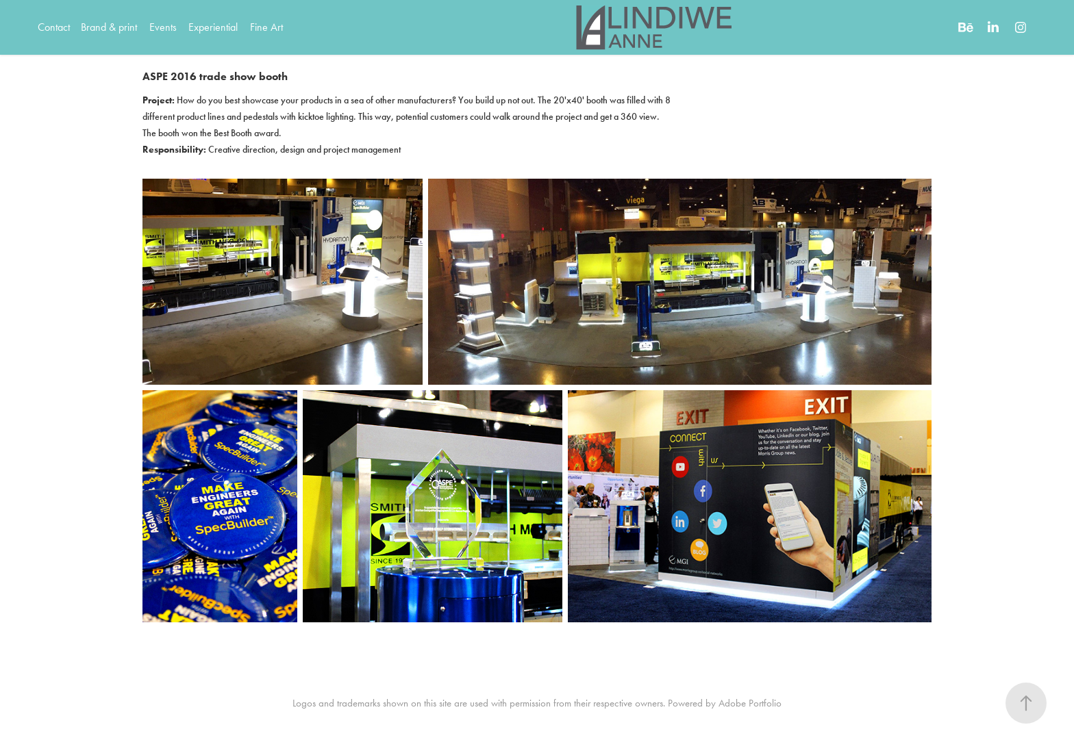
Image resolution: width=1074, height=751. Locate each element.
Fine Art (266, 27)
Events (163, 27)
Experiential (213, 27)
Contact (54, 27)
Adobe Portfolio (750, 703)
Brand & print (109, 27)
